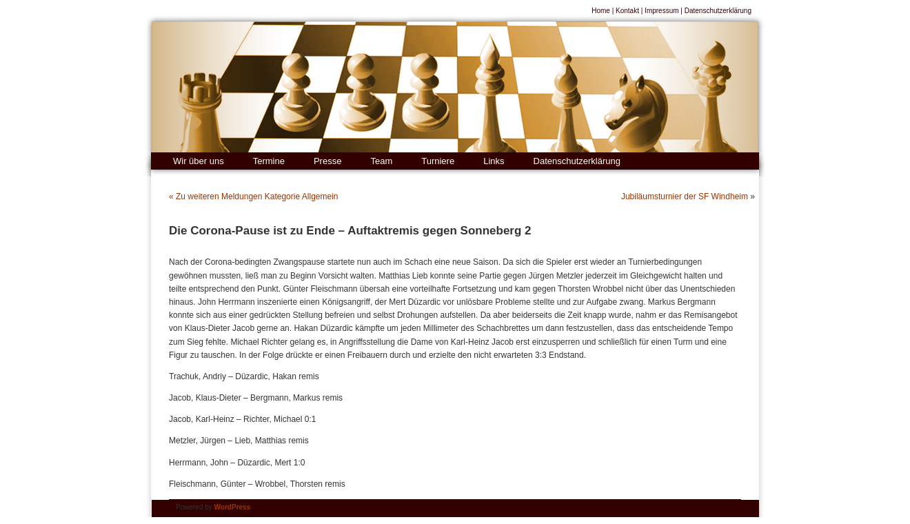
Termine (269, 161)
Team (381, 161)
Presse (327, 161)
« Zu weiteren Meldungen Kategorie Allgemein (253, 196)
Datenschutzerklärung (718, 10)
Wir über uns (198, 161)
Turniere (437, 161)
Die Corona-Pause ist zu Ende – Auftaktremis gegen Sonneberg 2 (350, 230)
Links (493, 161)
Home (601, 10)
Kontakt (627, 10)
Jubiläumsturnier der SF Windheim (684, 196)
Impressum (661, 10)
